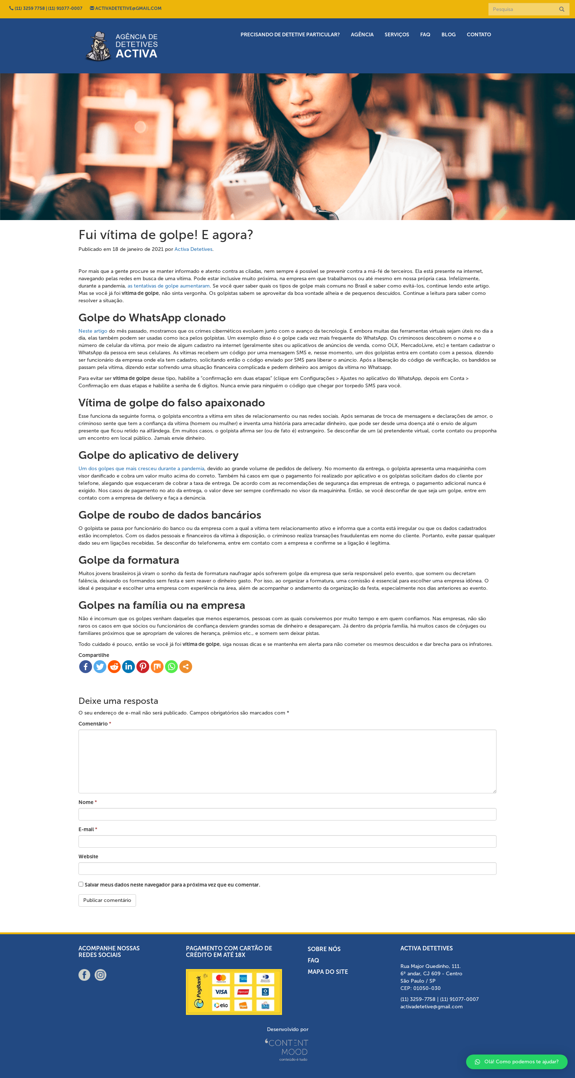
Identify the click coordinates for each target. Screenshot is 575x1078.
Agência (362, 35)
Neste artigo (92, 331)
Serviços (397, 35)
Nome (87, 802)
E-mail (87, 829)
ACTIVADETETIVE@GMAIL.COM (126, 8)
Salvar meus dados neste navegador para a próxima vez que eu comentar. (172, 885)
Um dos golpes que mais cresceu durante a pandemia (141, 468)
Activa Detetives (193, 249)
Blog (449, 35)
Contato (479, 35)
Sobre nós (324, 949)
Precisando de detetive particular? (290, 35)
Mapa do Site (328, 971)
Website (88, 857)
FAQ (425, 35)
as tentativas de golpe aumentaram (169, 286)
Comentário (94, 724)
